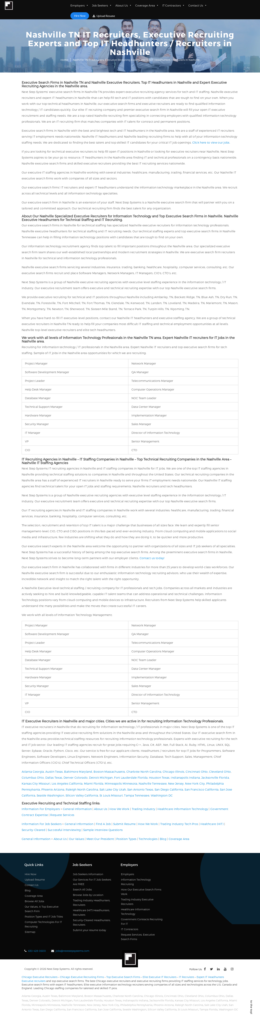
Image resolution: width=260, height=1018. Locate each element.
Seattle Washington (50, 795)
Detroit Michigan (101, 777)
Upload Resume (104, 15)
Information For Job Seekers (42, 824)
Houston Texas (159, 777)
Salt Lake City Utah (112, 789)
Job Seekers (102, 5)
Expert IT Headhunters (210, 976)
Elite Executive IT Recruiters (159, 976)
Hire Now (79, 15)
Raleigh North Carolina (82, 789)
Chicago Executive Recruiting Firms (82, 976)
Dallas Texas (53, 777)
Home (64, 59)
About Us (123, 5)
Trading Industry (143, 809)
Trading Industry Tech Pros (179, 824)
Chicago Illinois (173, 771)
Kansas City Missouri (36, 783)
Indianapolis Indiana (185, 777)
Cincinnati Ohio (197, 771)
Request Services (62, 815)
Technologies (148, 839)
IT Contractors (173, 5)
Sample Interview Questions (103, 829)
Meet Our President (100, 839)
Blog (163, 839)
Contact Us (197, 5)
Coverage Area (147, 5)
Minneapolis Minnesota (121, 783)
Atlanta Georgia (33, 771)
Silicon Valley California (82, 795)
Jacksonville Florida (215, 777)
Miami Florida (93, 783)
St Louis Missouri (111, 795)
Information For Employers (41, 809)
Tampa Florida (209, 1009)
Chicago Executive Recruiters (39, 976)
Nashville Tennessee (153, 783)
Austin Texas (54, 771)
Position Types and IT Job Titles (44, 916)
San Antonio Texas (140, 789)
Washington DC (162, 795)
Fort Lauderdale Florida (131, 777)
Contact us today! (152, 558)
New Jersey (176, 783)
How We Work (119, 809)
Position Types (126, 839)
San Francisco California (201, 789)
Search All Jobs (82, 889)
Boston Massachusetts (109, 771)
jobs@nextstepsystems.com (72, 950)
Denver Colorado (76, 777)
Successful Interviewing (64, 829)
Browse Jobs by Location (88, 894)
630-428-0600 (37, 950)
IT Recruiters (186, 976)
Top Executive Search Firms (123, 976)
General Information (77, 809)
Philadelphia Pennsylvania (136, 1004)
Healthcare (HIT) (212, 824)
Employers (79, 5)
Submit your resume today (89, 930)
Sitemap (30, 931)
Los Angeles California (67, 783)
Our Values (76, 839)
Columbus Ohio (33, 777)
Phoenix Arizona (52, 789)
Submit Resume (124, 824)
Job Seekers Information (88, 874)
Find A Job (103, 824)
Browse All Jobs (34, 901)
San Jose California (109, 1009)
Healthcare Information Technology (182, 809)
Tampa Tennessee (136, 795)
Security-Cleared (33, 829)
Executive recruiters (34, 980)
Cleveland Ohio (220, 771)
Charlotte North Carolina (143, 771)
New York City (195, 783)
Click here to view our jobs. (211, 142)
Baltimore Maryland (78, 771)
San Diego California (169, 789)
